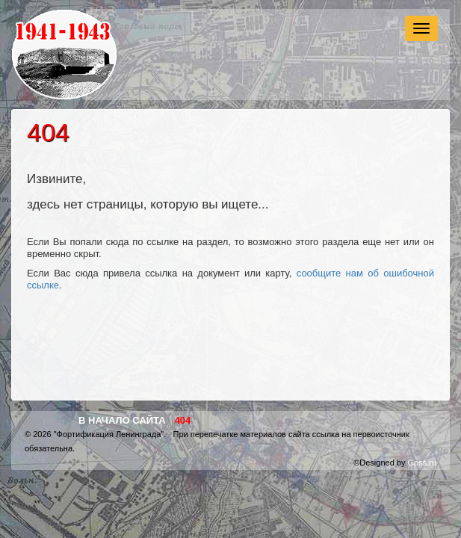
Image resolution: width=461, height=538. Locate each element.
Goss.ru (421, 462)
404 (183, 420)
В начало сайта (122, 420)
